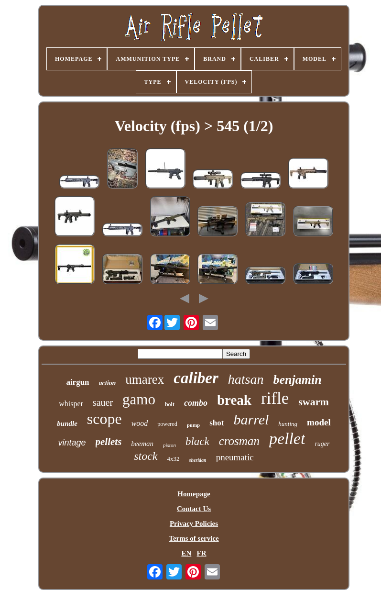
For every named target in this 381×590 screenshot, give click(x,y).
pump (193, 425)
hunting (287, 423)
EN (186, 553)
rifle (275, 398)
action (107, 383)
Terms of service (193, 538)
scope (104, 418)
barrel (251, 419)
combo (195, 403)
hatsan (246, 379)
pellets (109, 441)
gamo (138, 399)
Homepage (193, 494)
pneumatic (235, 457)
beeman (142, 443)
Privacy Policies (194, 523)
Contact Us (194, 508)
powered (167, 424)
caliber (196, 378)
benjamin (297, 380)
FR (202, 553)
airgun (77, 382)
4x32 (173, 458)
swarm (313, 402)
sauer (103, 402)
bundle (67, 423)
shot (216, 422)
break (234, 400)
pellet (287, 438)
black (197, 441)
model (319, 422)
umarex (144, 379)
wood (139, 423)
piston (169, 445)
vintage (72, 442)
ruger (322, 443)
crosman (239, 440)
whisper (71, 404)
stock (145, 456)
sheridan (198, 460)
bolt (169, 404)
